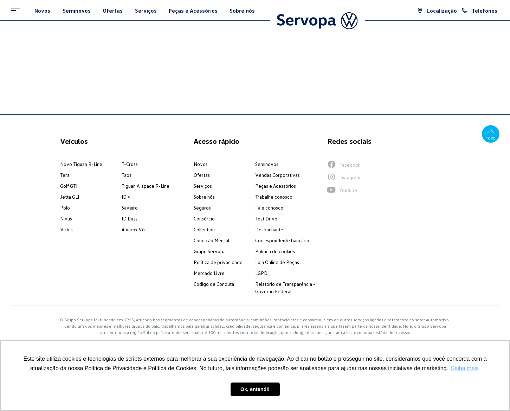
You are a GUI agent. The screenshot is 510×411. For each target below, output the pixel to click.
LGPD (261, 273)
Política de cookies (275, 251)
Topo (491, 133)
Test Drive (266, 218)
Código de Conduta (214, 284)
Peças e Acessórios (275, 186)
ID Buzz (129, 218)
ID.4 (126, 197)
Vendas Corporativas (277, 175)
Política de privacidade (218, 262)
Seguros (202, 208)
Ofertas (202, 175)
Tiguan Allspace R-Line (145, 186)
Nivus (66, 218)
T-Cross (130, 164)
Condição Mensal (211, 240)
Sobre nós (204, 197)
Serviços (203, 186)
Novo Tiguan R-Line (81, 164)
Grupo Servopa (210, 251)
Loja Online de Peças (277, 262)
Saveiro (130, 208)
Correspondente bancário (282, 240)
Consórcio (204, 218)
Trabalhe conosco (273, 197)
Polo (65, 208)
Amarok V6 (133, 229)
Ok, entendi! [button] (255, 389)
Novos (201, 164)
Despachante (269, 229)
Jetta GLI (69, 197)
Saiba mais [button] (465, 368)
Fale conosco (269, 208)
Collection (204, 229)
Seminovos (266, 164)
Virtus (66, 229)
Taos (126, 175)
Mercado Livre (209, 273)
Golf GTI (68, 186)
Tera (65, 175)
